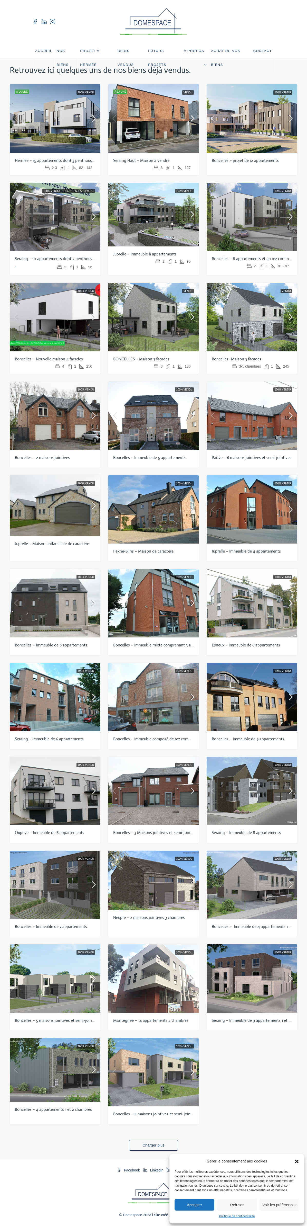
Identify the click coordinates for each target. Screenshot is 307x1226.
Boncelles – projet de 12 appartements (245, 160)
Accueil (43, 51)
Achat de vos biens (225, 58)
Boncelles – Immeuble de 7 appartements (51, 926)
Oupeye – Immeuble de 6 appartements (49, 832)
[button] (296, 1161)
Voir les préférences (279, 1205)
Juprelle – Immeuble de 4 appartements (246, 551)
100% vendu (86, 92)
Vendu (188, 92)
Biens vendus (126, 58)
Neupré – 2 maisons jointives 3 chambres (149, 917)
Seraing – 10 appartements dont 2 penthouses (55, 258)
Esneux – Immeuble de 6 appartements (246, 645)
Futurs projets (157, 58)
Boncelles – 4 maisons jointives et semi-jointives (156, 1114)
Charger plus (153, 1145)
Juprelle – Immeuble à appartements (145, 254)
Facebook (129, 1170)
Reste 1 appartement (79, 191)
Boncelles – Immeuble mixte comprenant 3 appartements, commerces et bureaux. (184, 645)
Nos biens (63, 58)
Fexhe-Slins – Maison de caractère (143, 551)
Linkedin (154, 1170)
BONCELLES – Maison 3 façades (141, 359)
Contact (262, 51)
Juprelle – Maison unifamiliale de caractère (52, 543)
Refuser (237, 1205)
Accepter (194, 1205)
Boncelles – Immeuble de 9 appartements (248, 739)
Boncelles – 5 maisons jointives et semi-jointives (58, 1020)
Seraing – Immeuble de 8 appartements (246, 832)
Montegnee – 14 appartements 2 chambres (150, 1020)
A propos (194, 51)
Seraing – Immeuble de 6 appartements (49, 739)
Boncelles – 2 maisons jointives (42, 457)
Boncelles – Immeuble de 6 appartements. (51, 645)
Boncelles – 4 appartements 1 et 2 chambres (53, 1109)
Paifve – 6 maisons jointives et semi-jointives (251, 457)
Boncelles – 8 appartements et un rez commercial (255, 258)
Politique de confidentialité (237, 1216)
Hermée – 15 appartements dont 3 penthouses (55, 160)
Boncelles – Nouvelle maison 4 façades (49, 359)
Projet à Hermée (89, 58)
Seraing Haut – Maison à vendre (141, 160)
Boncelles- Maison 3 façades (236, 359)
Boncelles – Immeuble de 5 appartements (149, 457)
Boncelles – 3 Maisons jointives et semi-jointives (156, 832)
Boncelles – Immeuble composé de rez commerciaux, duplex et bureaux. (175, 739)
